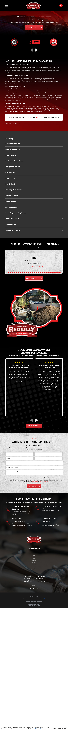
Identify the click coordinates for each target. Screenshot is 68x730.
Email (33, 266)
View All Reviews (34, 426)
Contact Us (34, 570)
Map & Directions (28, 581)
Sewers (34, 564)
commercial (8, 83)
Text (27, 266)
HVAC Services (34, 566)
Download (41, 266)
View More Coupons (34, 278)
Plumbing (34, 562)
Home (34, 558)
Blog (34, 568)
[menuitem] (34, 143)
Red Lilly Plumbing (31, 67)
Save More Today (34, 27)
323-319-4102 (34, 548)
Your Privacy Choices (40, 598)
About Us (34, 560)
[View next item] (36, 50)
